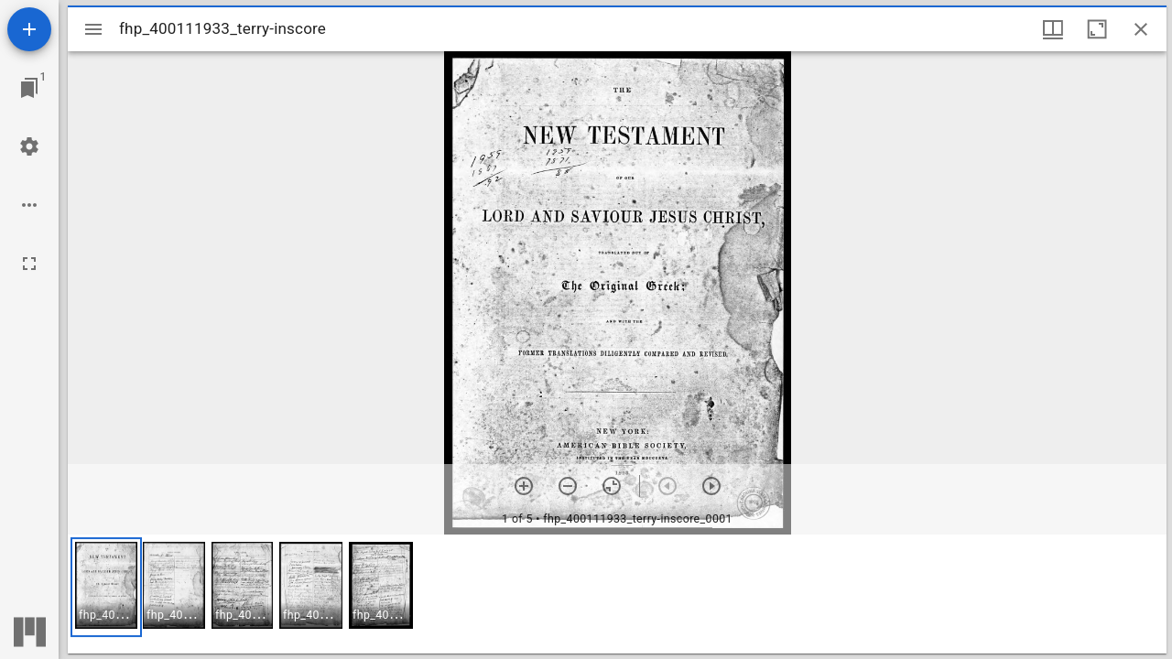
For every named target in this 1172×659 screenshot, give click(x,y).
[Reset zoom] (612, 486)
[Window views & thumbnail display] (1053, 29)
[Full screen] (29, 264)
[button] (106, 587)
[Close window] (1141, 29)
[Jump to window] (29, 88)
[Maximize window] (1097, 29)
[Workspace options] (29, 205)
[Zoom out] (568, 486)
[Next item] (711, 486)
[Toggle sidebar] (93, 29)
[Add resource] (29, 29)
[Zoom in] (524, 486)
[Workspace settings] (29, 146)
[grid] (617, 594)
